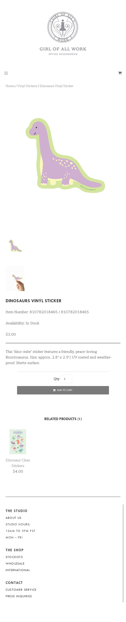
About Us (14, 518)
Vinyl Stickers (27, 86)
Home (10, 86)
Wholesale (15, 563)
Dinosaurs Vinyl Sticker (56, 86)
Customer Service (21, 589)
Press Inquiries (19, 596)
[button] (6, 73)
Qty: (57, 379)
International (18, 570)
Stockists (14, 557)
